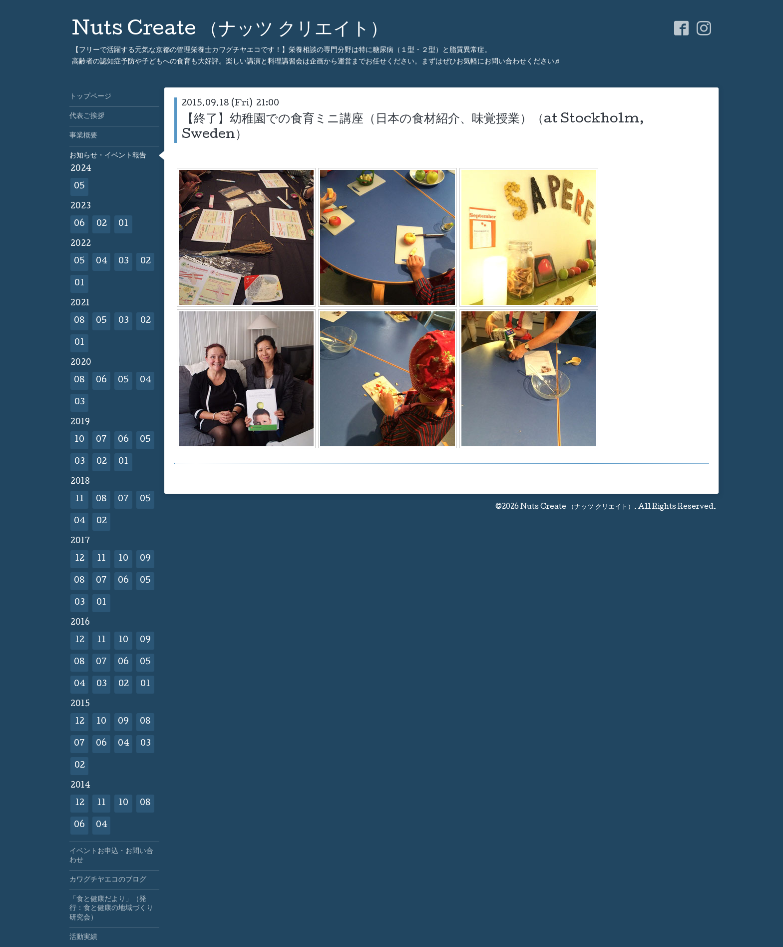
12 (79, 559)
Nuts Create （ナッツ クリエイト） (230, 30)
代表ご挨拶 (86, 116)
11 (79, 499)
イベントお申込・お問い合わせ (111, 856)
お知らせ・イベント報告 (107, 156)
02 (101, 224)
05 (79, 186)
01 (123, 224)
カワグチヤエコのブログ (107, 880)
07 (101, 440)
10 (79, 440)
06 (79, 224)
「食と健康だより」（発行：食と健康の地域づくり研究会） (111, 909)
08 (79, 321)
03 (123, 261)
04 (101, 261)
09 (145, 559)
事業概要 (83, 136)
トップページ (90, 97)
